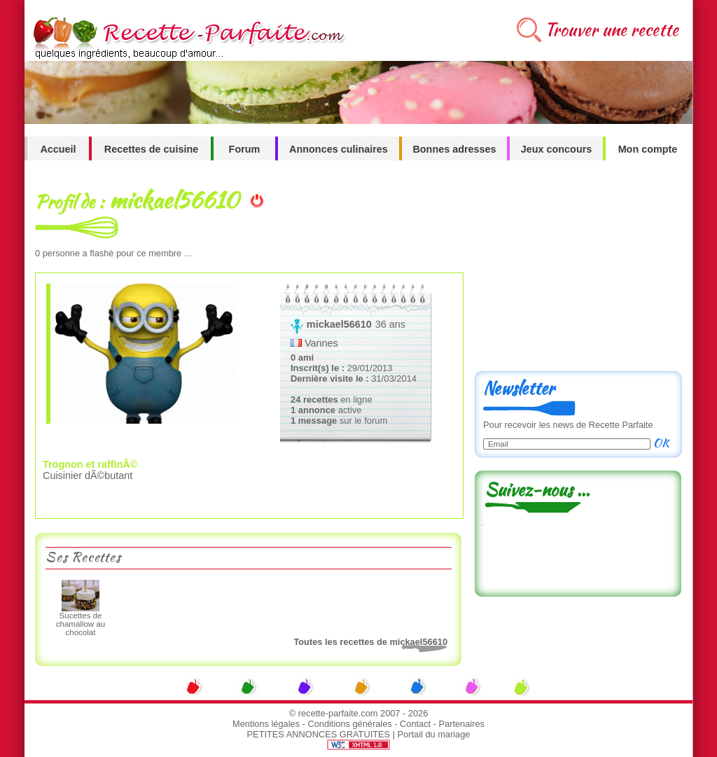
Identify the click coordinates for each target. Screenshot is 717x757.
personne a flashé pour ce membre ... (113, 253)
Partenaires (462, 723)
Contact (415, 723)
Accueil (58, 149)
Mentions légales (266, 723)
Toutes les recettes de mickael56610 (370, 642)
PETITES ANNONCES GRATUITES (319, 734)
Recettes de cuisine (151, 149)
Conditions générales (349, 723)
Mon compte (648, 149)
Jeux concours (556, 149)
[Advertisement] (578, 271)
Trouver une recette (611, 30)
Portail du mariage (434, 734)
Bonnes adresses (454, 149)
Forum (244, 149)
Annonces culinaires (338, 149)
